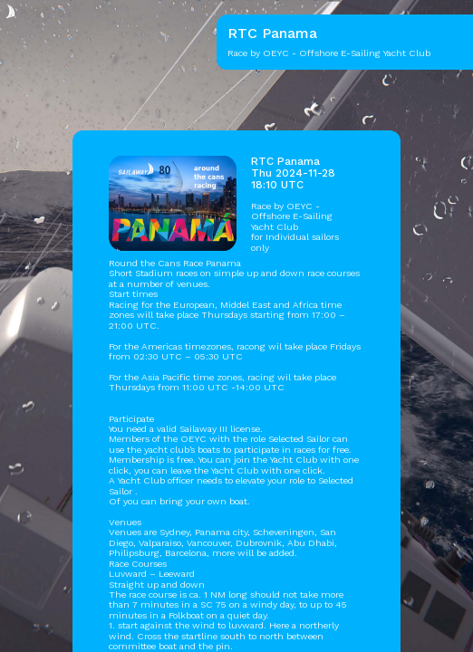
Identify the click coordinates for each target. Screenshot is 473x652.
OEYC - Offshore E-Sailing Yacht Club (292, 216)
